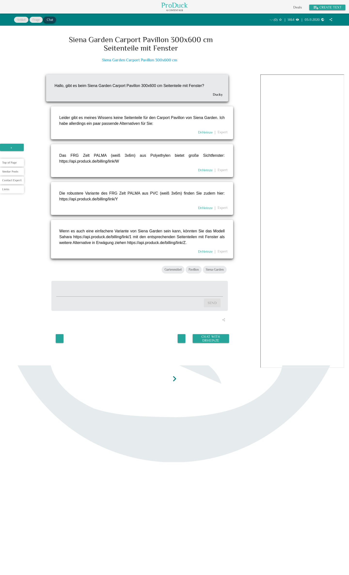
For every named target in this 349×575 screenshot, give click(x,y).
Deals (297, 7)
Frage (36, 20)
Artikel (21, 20)
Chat (50, 20)
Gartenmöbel (173, 269)
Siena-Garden (215, 269)
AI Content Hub (174, 10)
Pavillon (194, 269)
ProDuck (174, 5)
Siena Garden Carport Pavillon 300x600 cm (139, 60)
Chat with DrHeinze (210, 338)
